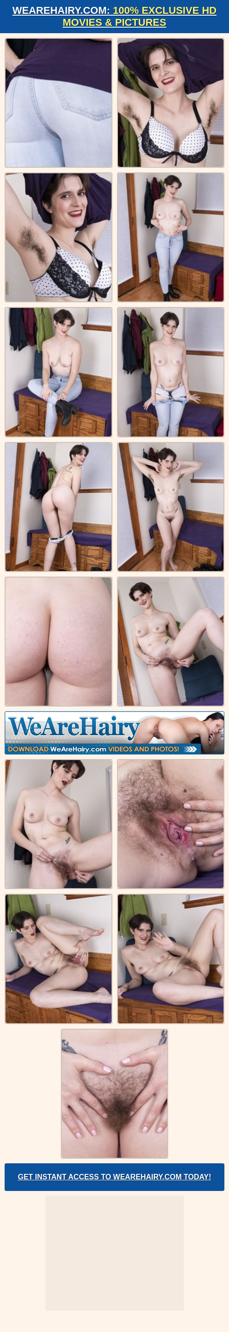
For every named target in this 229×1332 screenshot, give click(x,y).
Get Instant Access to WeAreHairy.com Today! (114, 1177)
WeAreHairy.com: (114, 16)
